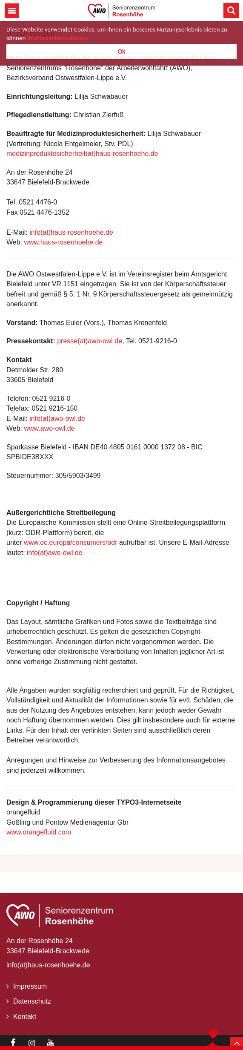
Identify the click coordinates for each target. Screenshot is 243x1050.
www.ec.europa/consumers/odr (70, 542)
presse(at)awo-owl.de (89, 341)
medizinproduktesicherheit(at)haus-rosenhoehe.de (82, 153)
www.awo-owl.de (49, 428)
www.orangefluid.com (38, 832)
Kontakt (24, 1016)
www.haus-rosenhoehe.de (63, 242)
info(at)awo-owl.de (57, 418)
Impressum (30, 986)
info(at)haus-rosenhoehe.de (71, 232)
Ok (121, 51)
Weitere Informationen (57, 38)
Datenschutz (32, 1001)
